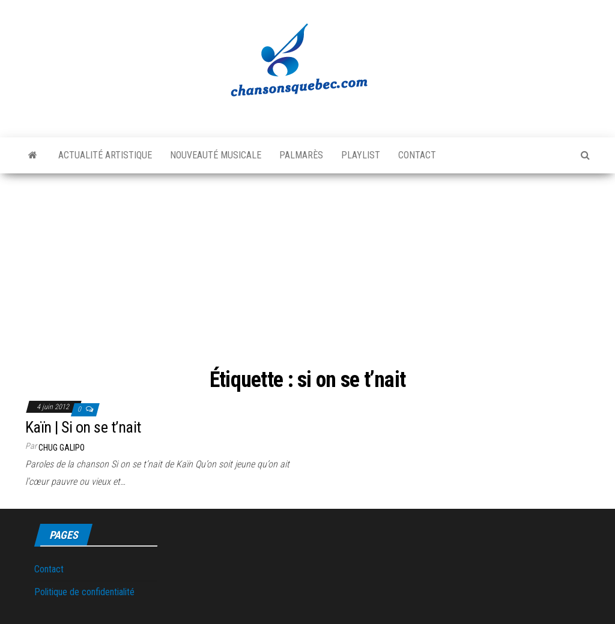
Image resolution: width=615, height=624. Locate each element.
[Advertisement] (307, 272)
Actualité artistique (105, 155)
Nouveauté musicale (215, 155)
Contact (417, 155)
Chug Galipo (61, 447)
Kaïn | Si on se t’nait (83, 427)
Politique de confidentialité (84, 592)
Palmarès (301, 155)
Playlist (360, 155)
